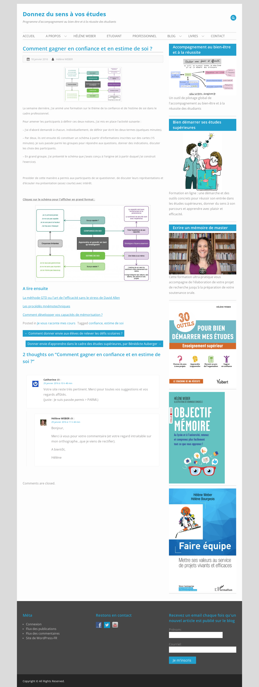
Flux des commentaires (43, 633)
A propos (53, 36)
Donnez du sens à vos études (64, 14)
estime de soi (114, 323)
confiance (96, 323)
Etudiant (114, 36)
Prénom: (196, 632)
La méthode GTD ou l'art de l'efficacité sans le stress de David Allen (71, 298)
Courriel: (175, 644)
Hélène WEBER (85, 36)
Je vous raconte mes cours (56, 323)
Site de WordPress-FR (41, 638)
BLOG (171, 36)
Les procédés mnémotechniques (46, 306)
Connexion (34, 624)
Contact (218, 36)
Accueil (29, 36)
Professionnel (144, 36)
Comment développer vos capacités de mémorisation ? (63, 315)
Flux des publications (41, 629)
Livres (193, 36)
